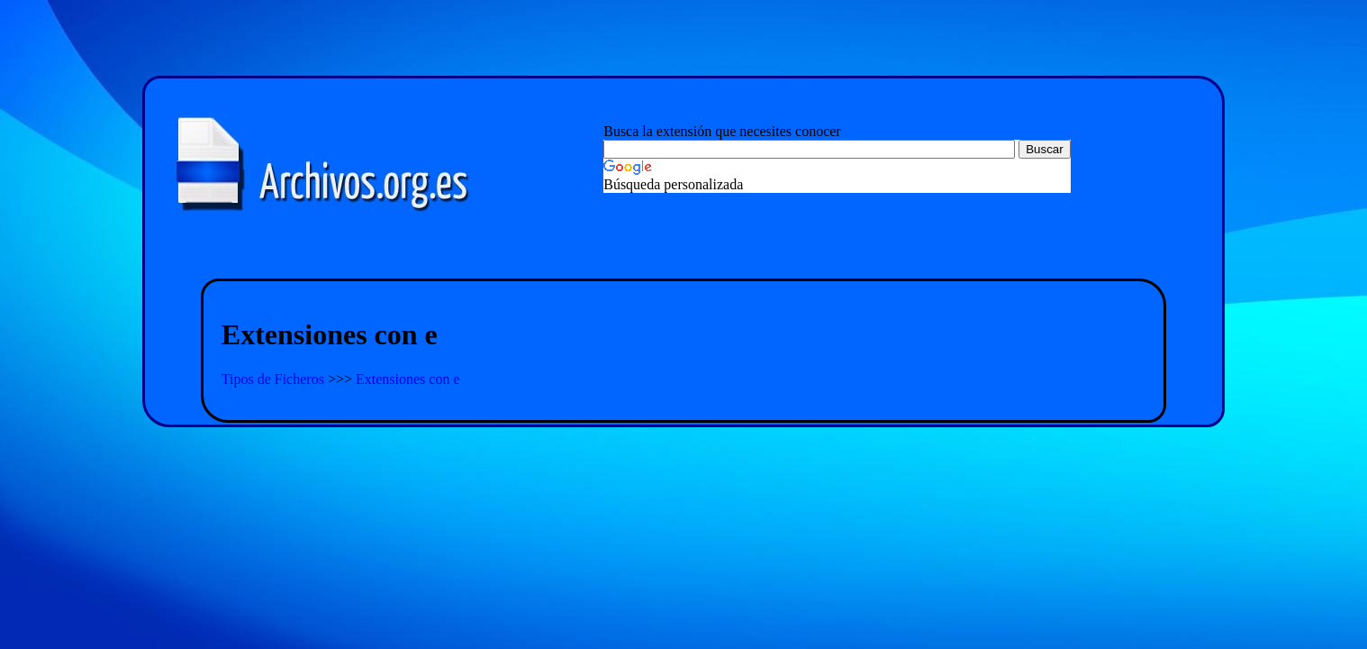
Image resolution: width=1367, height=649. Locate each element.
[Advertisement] (683, 257)
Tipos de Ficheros (275, 379)
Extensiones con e (408, 379)
